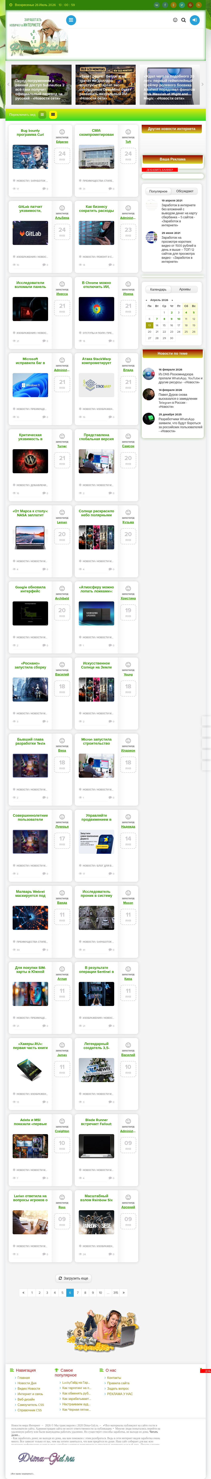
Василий (62, 675)
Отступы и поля (94, 333)
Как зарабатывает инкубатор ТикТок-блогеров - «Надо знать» (77, 1399)
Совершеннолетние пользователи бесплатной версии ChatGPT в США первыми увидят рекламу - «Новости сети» (30, 818)
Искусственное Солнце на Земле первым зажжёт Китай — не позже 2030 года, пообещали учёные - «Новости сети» (96, 665)
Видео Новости (29, 1389)
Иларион (128, 751)
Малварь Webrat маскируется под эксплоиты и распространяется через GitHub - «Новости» (30, 894)
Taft (128, 142)
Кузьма (128, 522)
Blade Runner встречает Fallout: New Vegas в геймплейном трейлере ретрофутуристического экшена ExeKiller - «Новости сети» (96, 1122)
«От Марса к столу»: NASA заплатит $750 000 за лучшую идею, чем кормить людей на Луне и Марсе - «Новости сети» (30, 513)
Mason (128, 903)
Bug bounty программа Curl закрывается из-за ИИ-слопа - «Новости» (30, 133)
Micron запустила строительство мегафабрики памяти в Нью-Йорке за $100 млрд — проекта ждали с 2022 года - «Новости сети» (96, 742)
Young (128, 675)
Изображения (26, 257)
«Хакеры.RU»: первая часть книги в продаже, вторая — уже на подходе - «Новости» (30, 1046)
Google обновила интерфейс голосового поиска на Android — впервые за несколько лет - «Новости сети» (30, 589)
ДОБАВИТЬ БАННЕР (160, 169)
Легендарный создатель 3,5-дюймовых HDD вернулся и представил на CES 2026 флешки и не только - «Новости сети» (96, 1046)
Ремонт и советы (109, 257)
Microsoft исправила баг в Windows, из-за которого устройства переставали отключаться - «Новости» (30, 361)
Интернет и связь (30, 1394)
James (62, 1055)
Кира (128, 979)
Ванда (62, 903)
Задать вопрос (118, 1389)
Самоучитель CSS (31, 1405)
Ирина (128, 294)
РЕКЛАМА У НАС (120, 1394)
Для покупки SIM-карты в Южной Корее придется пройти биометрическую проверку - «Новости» (30, 970)
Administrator (128, 218)
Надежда (128, 827)
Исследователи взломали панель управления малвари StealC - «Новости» (30, 285)
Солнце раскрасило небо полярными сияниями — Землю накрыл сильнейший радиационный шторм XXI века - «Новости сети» (96, 513)
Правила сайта (118, 1383)
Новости (23, 180)
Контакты (114, 1378)
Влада (128, 370)
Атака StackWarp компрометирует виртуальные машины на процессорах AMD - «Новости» (96, 361)
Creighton (62, 1131)
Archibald (62, 598)
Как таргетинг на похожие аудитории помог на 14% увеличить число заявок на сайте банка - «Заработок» (77, 1388)
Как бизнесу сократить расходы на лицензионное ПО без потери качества (96, 209)
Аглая (62, 979)
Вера (62, 751)
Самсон (128, 446)
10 (100, 1293)
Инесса (62, 294)
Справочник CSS (30, 1410)
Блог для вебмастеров (112, 865)
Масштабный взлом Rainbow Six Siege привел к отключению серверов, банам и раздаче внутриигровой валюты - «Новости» (96, 1198)
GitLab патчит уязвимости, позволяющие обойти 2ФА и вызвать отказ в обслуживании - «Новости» (30, 209)
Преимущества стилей (98, 180)
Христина (128, 598)
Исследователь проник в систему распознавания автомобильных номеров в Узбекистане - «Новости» (96, 894)
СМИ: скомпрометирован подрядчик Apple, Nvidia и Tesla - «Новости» (96, 133)
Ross (62, 1207)
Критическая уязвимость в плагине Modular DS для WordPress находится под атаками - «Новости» (30, 437)
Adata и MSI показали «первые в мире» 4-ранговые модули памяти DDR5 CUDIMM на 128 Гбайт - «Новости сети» (30, 1122)
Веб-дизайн (26, 1399)
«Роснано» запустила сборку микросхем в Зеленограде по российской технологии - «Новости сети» (30, 665)
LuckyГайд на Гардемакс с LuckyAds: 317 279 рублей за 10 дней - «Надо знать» (77, 1383)
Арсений (128, 1207)
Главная (24, 1378)
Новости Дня (27, 1383)
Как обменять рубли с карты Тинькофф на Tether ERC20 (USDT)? (77, 1393)
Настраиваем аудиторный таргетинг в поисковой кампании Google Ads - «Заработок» (77, 1404)
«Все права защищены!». (22, 1473)
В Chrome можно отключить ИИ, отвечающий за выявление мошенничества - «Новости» (96, 285)
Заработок (38, 180)
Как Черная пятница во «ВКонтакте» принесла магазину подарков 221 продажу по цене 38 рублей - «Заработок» (77, 1410)
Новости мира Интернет (113, 485)
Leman (62, 522)
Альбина (62, 218)
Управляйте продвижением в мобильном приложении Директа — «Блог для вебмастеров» (96, 818)
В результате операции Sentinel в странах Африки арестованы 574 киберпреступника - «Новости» (96, 970)
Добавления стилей (44, 485)
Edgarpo (62, 142)
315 (115, 1293)
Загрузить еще (73, 1278)
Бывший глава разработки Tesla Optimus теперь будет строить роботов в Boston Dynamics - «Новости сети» (30, 742)
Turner (62, 446)
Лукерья (62, 827)
